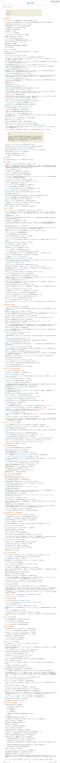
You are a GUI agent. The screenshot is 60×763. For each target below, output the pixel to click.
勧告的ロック (7, 427)
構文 (13, 388)
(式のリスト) (8, 169)
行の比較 (6, 64)
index (10, 174)
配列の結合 (7, 86)
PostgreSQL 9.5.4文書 (30, 2)
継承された (13, 191)
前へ (4, 760)
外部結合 (17, 163)
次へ (56, 760)
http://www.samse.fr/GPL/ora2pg (23, 147)
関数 (8, 691)
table (6, 174)
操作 (17, 484)
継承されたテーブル (8, 189)
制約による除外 (8, 191)
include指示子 (14, 273)
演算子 (21, 480)
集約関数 (6, 386)
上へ (30, 760)
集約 (13, 492)
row (8, 68)
